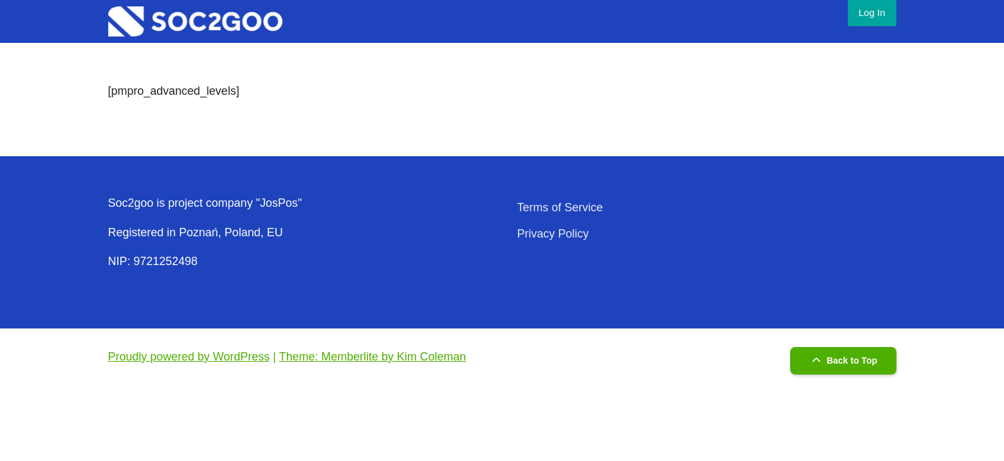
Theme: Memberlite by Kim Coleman (372, 356)
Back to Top (843, 360)
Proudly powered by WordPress (189, 356)
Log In (872, 12)
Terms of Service (560, 207)
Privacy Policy (553, 233)
